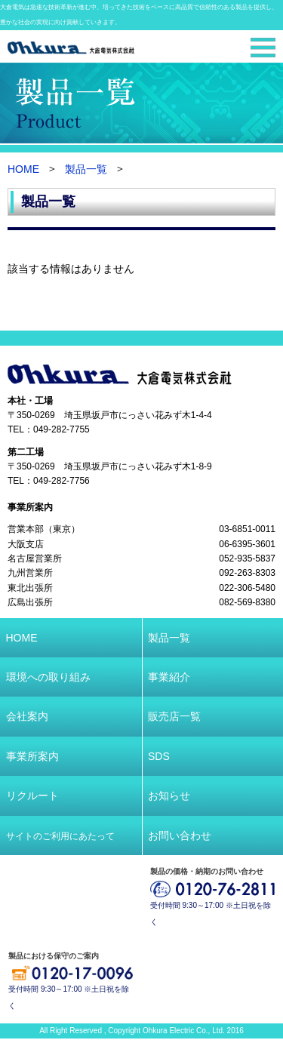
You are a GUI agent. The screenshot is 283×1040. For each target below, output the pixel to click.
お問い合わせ (179, 835)
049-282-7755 (61, 430)
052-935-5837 (247, 558)
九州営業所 (30, 573)
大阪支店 (26, 544)
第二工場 (26, 452)
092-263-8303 (247, 573)
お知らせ (169, 795)
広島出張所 (30, 603)
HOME (23, 170)
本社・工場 (30, 400)
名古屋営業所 (35, 558)
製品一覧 (86, 170)
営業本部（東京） (44, 529)
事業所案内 (30, 507)
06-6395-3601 (247, 544)
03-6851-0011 (247, 529)
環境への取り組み (48, 677)
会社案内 (27, 716)
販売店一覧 (174, 716)
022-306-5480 (247, 588)
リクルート (32, 795)
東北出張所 (30, 588)
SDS (159, 756)
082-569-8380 (247, 603)
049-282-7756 (61, 481)
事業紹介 (169, 677)
